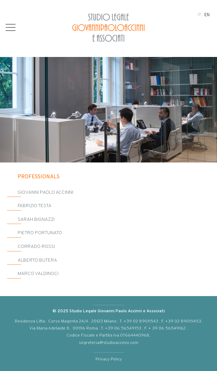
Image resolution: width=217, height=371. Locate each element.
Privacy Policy (108, 359)
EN (207, 15)
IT (199, 15)
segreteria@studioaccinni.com (108, 342)
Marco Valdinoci (38, 273)
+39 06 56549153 (123, 328)
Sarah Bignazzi (36, 219)
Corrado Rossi (36, 246)
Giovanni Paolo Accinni (45, 192)
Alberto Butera (37, 260)
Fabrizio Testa (34, 205)
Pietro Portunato (40, 232)
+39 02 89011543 (141, 321)
